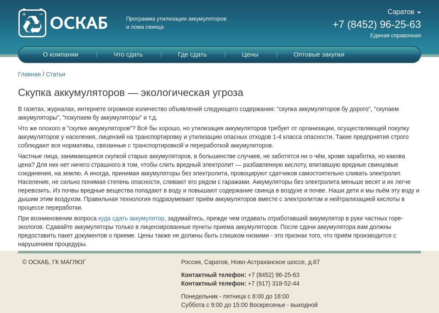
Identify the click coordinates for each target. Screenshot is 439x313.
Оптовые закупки (319, 54)
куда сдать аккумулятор (131, 218)
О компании (60, 54)
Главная (29, 74)
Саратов (404, 11)
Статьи (55, 74)
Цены (250, 54)
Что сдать (128, 54)
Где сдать (192, 54)
